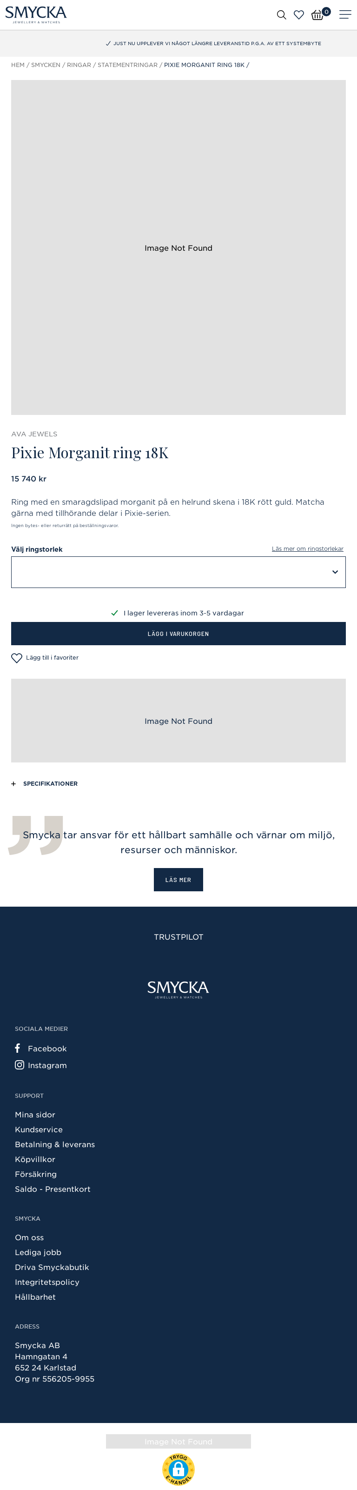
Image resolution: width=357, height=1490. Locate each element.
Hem (18, 64)
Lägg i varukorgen (178, 633)
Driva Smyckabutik (52, 1266)
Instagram (41, 1064)
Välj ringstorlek (178, 549)
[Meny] (345, 15)
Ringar (79, 64)
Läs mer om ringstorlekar (308, 548)
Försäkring (36, 1173)
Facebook (41, 1048)
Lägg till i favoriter (45, 658)
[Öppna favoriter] (299, 15)
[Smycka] (36, 15)
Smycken (45, 64)
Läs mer (178, 879)
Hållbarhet (35, 1296)
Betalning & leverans (55, 1144)
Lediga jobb (38, 1251)
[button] (178, 1469)
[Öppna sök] (281, 14)
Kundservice (39, 1129)
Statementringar (128, 64)
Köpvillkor (35, 1158)
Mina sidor (35, 1114)
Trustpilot (179, 936)
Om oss (29, 1237)
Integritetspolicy (47, 1281)
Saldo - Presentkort (53, 1188)
